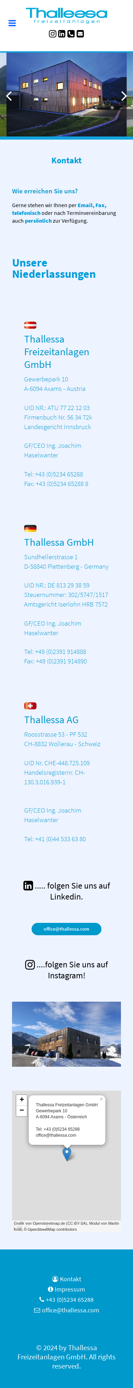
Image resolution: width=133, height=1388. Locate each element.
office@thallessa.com (66, 929)
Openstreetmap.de (49, 1223)
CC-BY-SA (76, 1223)
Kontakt (70, 1279)
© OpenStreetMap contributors (50, 1229)
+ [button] (22, 1100)
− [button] (22, 1111)
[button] (124, 95)
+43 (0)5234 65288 (70, 1300)
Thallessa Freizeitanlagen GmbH (57, 1352)
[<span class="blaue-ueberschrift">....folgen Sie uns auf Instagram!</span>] (66, 970)
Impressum (70, 1289)
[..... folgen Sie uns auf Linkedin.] (66, 891)
